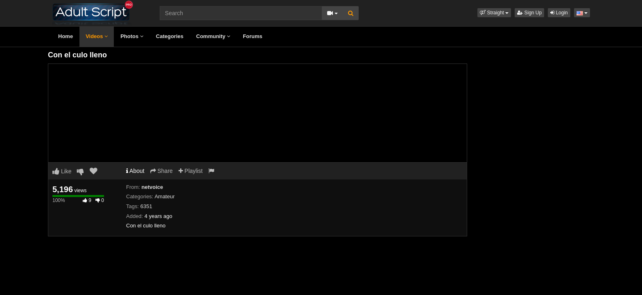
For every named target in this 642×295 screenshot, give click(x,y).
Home (65, 36)
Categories (169, 36)
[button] (494, 12)
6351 (146, 206)
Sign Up (529, 13)
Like (62, 171)
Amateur (164, 196)
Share (161, 171)
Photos (131, 36)
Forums (252, 36)
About (135, 171)
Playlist (191, 171)
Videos (97, 36)
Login (559, 13)
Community (213, 36)
